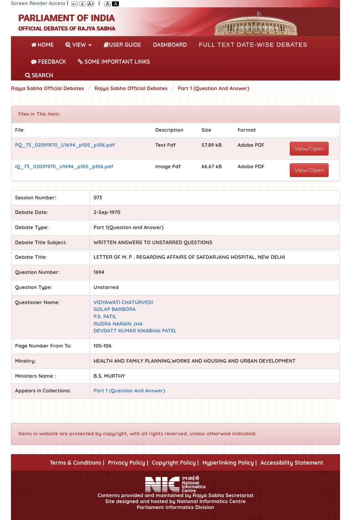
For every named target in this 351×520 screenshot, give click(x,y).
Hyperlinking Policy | (229, 462)
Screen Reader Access (38, 3)
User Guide (122, 44)
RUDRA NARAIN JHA (118, 324)
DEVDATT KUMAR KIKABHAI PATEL (135, 330)
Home (44, 44)
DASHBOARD (170, 44)
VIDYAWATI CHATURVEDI (124, 302)
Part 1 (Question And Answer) (213, 88)
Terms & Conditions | (77, 462)
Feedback (48, 61)
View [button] (78, 44)
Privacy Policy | (128, 462)
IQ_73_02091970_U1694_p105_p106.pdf (64, 166)
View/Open (309, 148)
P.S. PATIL (105, 316)
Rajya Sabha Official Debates (47, 88)
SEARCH (39, 75)
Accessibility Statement (292, 462)
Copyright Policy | (175, 462)
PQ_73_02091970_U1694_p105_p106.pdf (65, 145)
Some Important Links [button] (114, 61)
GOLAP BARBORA (115, 309)
